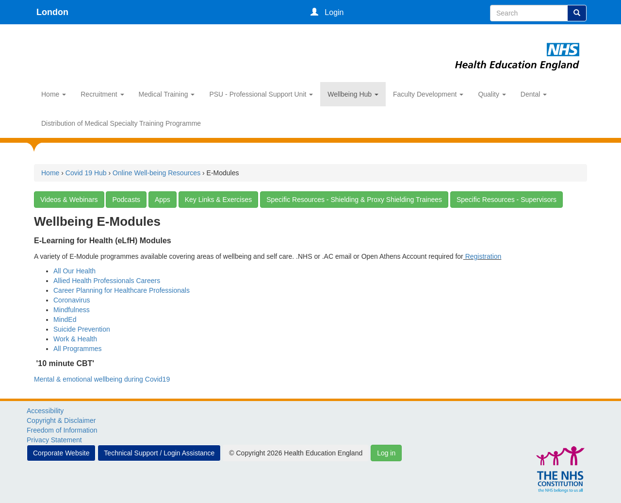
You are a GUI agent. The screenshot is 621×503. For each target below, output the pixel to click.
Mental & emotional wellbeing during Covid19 (102, 379)
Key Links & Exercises (218, 199)
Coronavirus (71, 300)
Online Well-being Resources (156, 173)
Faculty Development (428, 94)
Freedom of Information (62, 430)
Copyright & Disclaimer (61, 420)
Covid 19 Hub (86, 173)
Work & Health (75, 339)
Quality (492, 94)
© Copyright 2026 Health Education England (295, 453)
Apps (162, 199)
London (52, 12)
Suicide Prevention (81, 329)
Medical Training (167, 94)
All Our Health (74, 271)
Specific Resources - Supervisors (506, 199)
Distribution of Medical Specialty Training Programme (121, 123)
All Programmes (77, 348)
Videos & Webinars (69, 199)
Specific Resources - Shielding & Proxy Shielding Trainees (354, 199)
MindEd (64, 319)
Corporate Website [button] (61, 453)
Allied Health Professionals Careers (106, 281)
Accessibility (45, 411)
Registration (483, 256)
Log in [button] (386, 453)
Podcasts (126, 199)
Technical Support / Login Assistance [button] (159, 453)
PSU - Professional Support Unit (261, 94)
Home (53, 94)
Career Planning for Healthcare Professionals (121, 290)
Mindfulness (71, 310)
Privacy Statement (54, 440)
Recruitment (102, 94)
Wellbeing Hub (352, 94)
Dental (534, 94)
